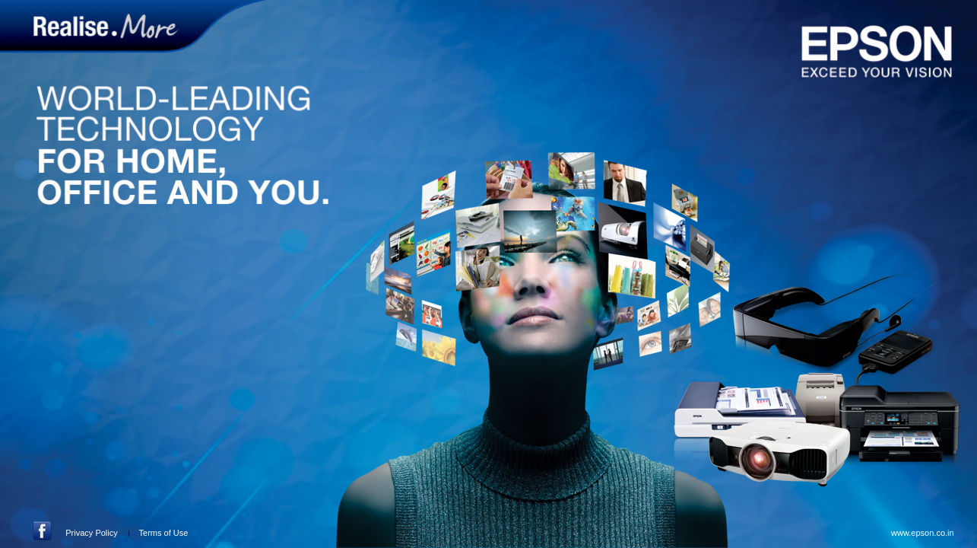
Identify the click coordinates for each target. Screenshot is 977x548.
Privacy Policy (91, 532)
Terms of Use (164, 532)
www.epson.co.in (922, 532)
